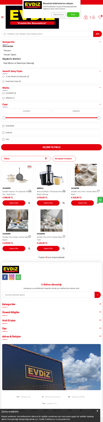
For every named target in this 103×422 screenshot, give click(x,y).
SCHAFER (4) (9, 93)
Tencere (7, 50)
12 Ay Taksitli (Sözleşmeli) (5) (15, 76)
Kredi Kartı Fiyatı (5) (11, 81)
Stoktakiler (8, 126)
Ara (97, 34)
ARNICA (40, 188)
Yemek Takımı (10, 54)
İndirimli (7, 133)
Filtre (25, 158)
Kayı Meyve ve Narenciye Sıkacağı (19, 63)
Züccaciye (7, 46)
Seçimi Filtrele (52, 147)
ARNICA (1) (8, 98)
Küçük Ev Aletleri (11, 59)
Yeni (5, 139)
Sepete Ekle (13, 203)
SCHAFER (6, 188)
